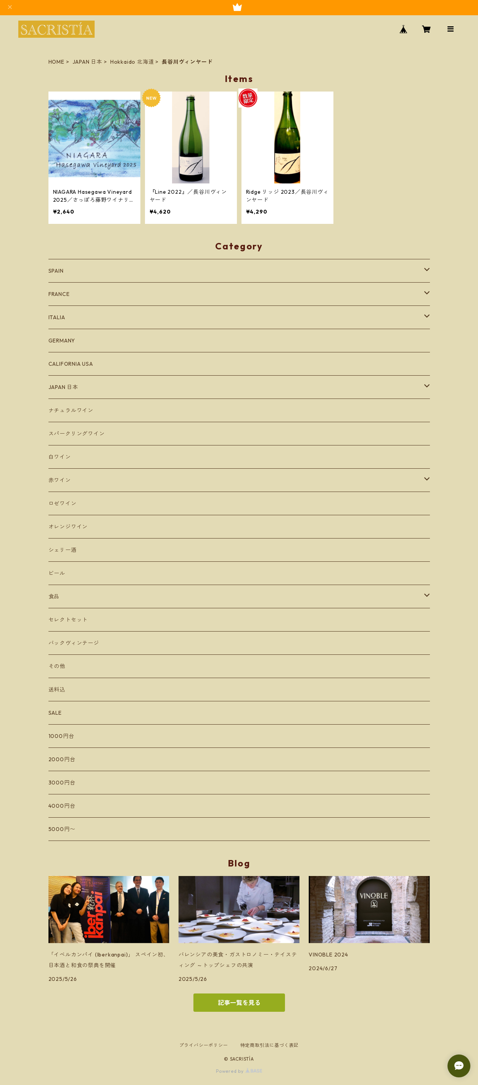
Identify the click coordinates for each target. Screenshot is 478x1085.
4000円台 (62, 805)
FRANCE (59, 294)
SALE (55, 712)
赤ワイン (59, 480)
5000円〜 (62, 829)
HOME (56, 61)
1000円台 (61, 736)
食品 (54, 596)
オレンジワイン (68, 526)
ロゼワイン (62, 503)
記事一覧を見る (239, 1002)
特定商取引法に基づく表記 (269, 1045)
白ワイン (59, 456)
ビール (56, 573)
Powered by (239, 1071)
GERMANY (62, 340)
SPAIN (56, 270)
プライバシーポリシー (203, 1045)
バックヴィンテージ (73, 643)
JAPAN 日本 (87, 61)
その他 (56, 666)
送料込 (56, 689)
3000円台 (62, 782)
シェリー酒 (62, 550)
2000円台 (62, 759)
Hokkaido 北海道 (132, 61)
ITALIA (56, 317)
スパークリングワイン (76, 433)
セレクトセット (68, 619)
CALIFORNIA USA (70, 363)
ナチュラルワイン (70, 410)
